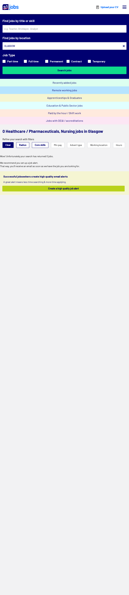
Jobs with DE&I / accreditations (64, 120)
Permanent (54, 61)
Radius (22, 145)
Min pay (58, 145)
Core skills (40, 145)
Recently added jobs (64, 82)
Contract (74, 61)
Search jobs (64, 70)
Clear (8, 145)
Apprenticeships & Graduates (64, 97)
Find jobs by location (16, 38)
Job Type (9, 55)
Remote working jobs (64, 90)
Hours (119, 145)
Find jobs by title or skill (18, 21)
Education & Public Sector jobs (65, 105)
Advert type (76, 145)
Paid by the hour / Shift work (64, 113)
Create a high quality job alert (63, 188)
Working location (99, 145)
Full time (31, 61)
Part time (10, 61)
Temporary (96, 61)
